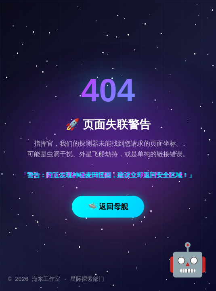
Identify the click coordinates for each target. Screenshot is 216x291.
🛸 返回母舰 (108, 207)
